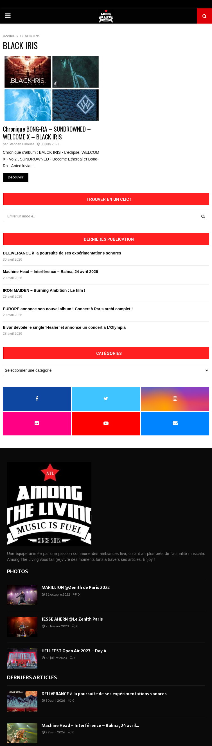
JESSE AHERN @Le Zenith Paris (72, 619)
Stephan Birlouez (21, 144)
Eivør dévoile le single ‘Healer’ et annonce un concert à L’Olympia (64, 327)
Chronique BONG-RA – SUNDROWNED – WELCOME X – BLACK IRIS (47, 132)
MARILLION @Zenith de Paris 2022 (76, 587)
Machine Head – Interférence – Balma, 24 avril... (90, 725)
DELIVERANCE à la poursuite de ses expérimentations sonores (62, 253)
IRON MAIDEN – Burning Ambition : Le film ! (44, 290)
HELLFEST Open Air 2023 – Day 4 (74, 650)
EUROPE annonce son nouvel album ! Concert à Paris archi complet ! (68, 309)
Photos (17, 571)
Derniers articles (32, 677)
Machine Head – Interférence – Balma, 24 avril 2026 (50, 271)
